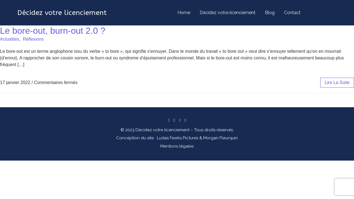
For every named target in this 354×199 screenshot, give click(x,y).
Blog (270, 12)
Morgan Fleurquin (220, 137)
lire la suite (337, 82)
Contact (292, 12)
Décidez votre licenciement (228, 12)
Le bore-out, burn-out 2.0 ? (52, 31)
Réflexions (33, 39)
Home (184, 12)
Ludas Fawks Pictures (177, 137)
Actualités (9, 39)
